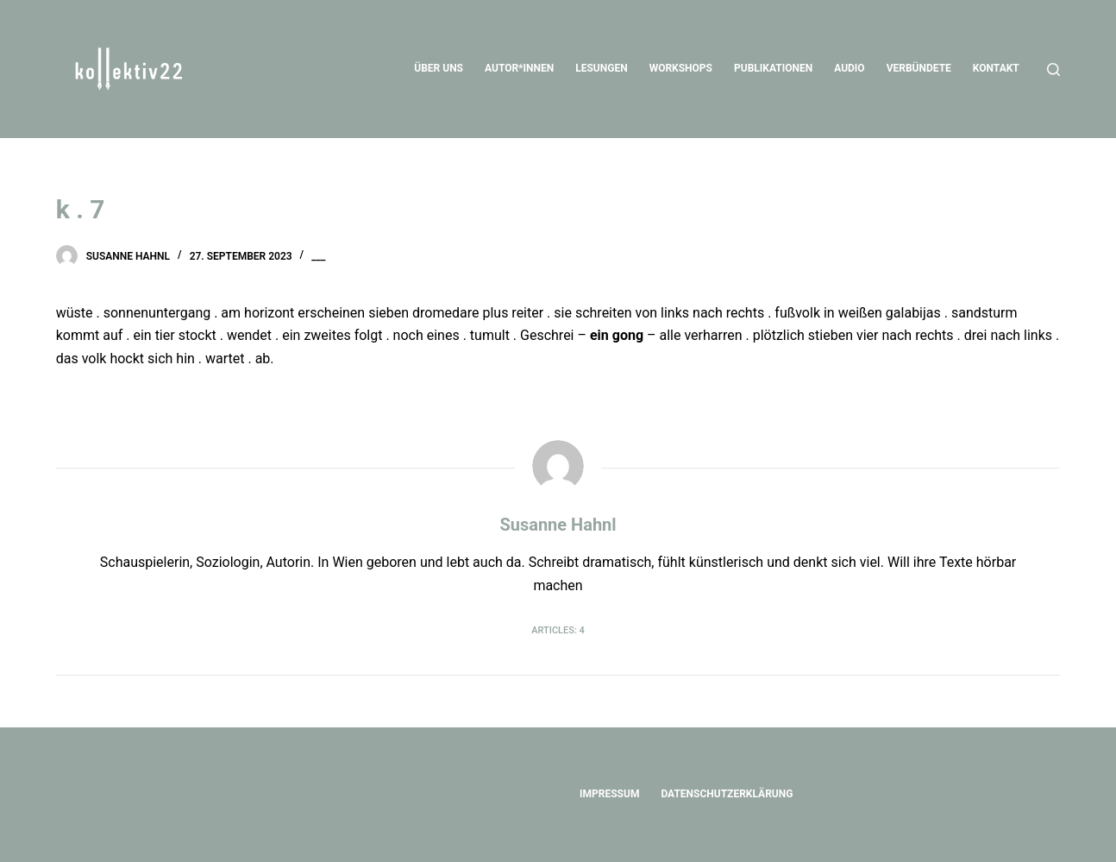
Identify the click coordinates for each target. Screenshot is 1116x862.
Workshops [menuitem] (680, 68)
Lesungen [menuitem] (601, 68)
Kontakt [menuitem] (996, 68)
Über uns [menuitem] (438, 68)
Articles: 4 (558, 630)
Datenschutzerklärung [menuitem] (727, 794)
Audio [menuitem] (849, 68)
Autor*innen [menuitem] (519, 68)
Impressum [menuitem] (609, 794)
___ (318, 256)
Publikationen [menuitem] (773, 68)
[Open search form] (1053, 69)
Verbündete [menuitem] (919, 68)
